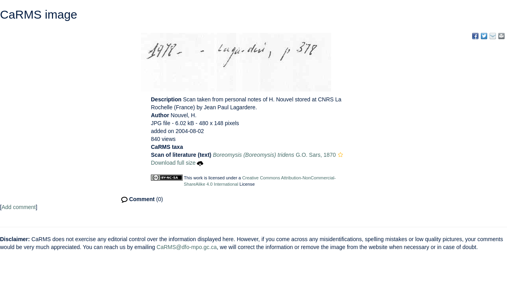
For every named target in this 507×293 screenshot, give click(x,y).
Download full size (177, 163)
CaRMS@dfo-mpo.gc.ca (186, 247)
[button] (340, 155)
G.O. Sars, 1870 (274, 155)
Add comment (19, 207)
